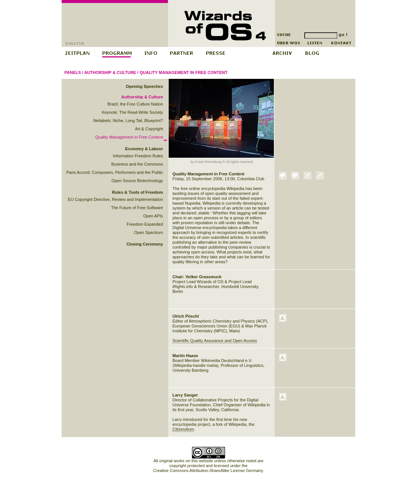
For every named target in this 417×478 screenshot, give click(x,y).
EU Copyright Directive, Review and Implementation (115, 199)
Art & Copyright (149, 129)
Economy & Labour (144, 148)
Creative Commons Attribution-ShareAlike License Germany (208, 470)
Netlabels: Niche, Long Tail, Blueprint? (128, 120)
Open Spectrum (148, 232)
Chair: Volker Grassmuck (197, 276)
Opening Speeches (144, 86)
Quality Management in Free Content (184, 72)
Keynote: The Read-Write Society (132, 112)
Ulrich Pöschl (185, 316)
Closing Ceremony (145, 244)
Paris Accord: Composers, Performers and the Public (114, 172)
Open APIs (153, 216)
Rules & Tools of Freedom (137, 192)
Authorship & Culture (110, 72)
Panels (73, 72)
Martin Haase (185, 355)
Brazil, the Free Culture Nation (135, 104)
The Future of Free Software (137, 207)
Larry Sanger (185, 395)
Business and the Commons (137, 164)
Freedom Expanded (145, 224)
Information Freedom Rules (138, 156)
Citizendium (183, 429)
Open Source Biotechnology (137, 180)
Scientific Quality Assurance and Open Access (214, 340)
